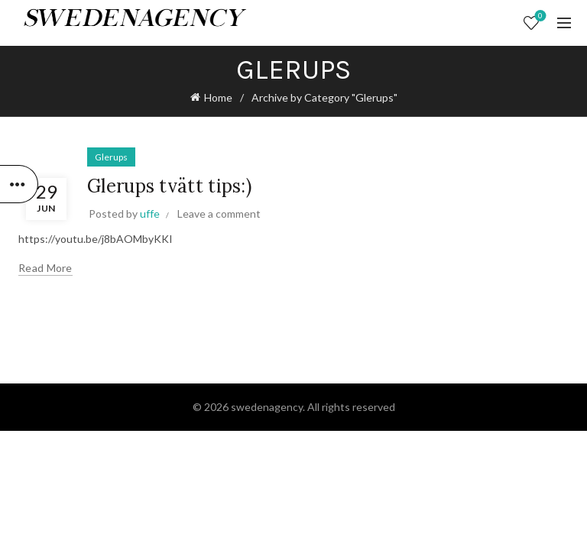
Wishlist (539, 16)
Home (218, 97)
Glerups (111, 157)
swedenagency (267, 406)
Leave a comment (219, 213)
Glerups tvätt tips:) (169, 186)
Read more (45, 267)
